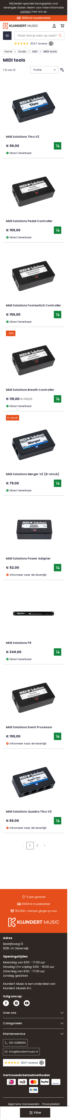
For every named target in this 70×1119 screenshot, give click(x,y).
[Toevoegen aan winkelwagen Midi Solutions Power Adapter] (57, 567)
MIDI (35, 51)
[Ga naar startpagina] (21, 26)
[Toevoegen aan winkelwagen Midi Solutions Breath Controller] (57, 399)
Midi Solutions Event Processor (29, 727)
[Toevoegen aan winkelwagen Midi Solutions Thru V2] (57, 146)
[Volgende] (44, 845)
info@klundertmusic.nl (21, 1051)
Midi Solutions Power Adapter (28, 559)
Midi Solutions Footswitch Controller (33, 305)
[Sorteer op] (44, 69)
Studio (22, 51)
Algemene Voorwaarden (23, 1104)
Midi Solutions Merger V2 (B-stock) (32, 474)
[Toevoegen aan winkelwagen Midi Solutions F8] (57, 652)
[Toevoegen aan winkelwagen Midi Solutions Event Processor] (57, 736)
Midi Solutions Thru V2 (22, 137)
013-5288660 (15, 1043)
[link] (23, 845)
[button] (35, 1112)
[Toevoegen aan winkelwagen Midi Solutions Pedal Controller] (57, 230)
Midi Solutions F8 (18, 643)
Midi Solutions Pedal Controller (29, 221)
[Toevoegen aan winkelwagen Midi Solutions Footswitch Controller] (57, 314)
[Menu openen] (7, 35)
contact (25, 11)
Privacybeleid (50, 1104)
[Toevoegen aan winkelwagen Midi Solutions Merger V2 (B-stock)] (57, 483)
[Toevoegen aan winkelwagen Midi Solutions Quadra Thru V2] (57, 820)
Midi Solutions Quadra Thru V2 (29, 812)
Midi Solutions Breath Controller (30, 390)
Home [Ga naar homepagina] (8, 51)
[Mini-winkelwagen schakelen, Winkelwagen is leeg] (61, 26)
